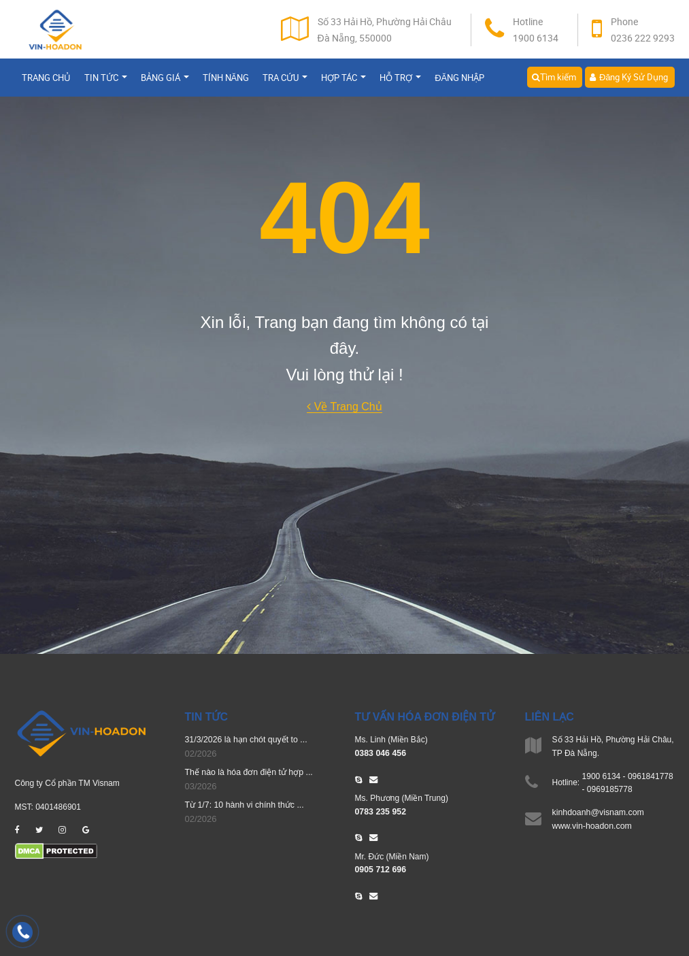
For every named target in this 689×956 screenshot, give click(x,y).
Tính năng (226, 80)
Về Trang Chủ (344, 406)
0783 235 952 (380, 810)
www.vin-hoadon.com (591, 825)
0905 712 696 (380, 868)
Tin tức (105, 80)
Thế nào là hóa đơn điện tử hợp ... (247, 772)
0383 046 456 (380, 753)
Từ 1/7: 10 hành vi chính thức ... (243, 804)
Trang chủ (46, 80)
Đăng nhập (459, 80)
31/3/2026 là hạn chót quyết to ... (244, 739)
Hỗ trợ (400, 80)
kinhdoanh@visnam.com (597, 812)
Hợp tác (343, 80)
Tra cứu (285, 80)
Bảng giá (165, 80)
